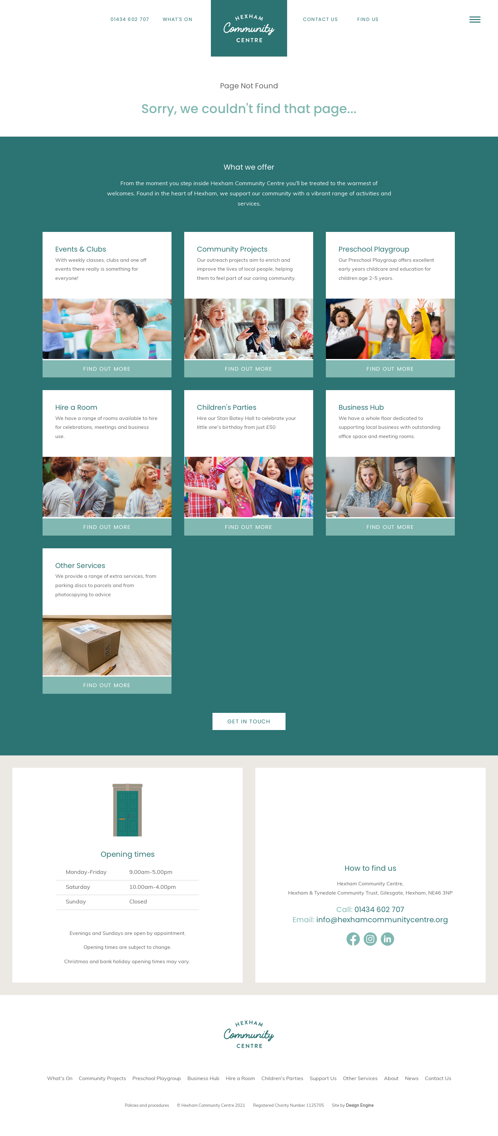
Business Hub (361, 407)
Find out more (107, 369)
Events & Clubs (80, 249)
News (412, 1078)
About (391, 1078)
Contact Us (320, 19)
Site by (353, 1106)
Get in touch (248, 721)
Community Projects (232, 249)
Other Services (80, 566)
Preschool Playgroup (374, 249)
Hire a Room (76, 407)
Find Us (368, 19)
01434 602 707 (130, 19)
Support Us (323, 1078)
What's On (178, 19)
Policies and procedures (147, 1106)
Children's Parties (226, 407)
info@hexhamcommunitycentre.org (382, 920)
